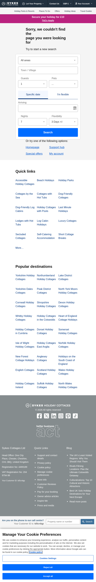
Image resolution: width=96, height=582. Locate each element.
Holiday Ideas (70, 11)
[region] (48, 555)
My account (56, 153)
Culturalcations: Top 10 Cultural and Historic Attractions (81, 483)
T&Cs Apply (48, 20)
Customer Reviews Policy (46, 486)
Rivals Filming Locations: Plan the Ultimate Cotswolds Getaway (79, 471)
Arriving (22, 102)
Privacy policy (44, 463)
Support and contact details (47, 457)
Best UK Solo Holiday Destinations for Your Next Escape (80, 493)
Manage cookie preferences (44, 473)
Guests (25, 78)
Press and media (45, 505)
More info (42, 479)
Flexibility (57, 116)
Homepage (32, 147)
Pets (54, 78)
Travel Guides (86, 11)
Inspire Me (42, 501)
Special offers (34, 153)
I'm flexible (63, 94)
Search (48, 132)
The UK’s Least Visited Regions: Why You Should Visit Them (81, 458)
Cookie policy (44, 467)
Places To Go (44, 11)
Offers (57, 11)
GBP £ (67, 4)
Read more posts (78, 501)
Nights (24, 116)
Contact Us (54, 4)
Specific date (33, 94)
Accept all (48, 576)
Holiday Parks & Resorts (24, 11)
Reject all (48, 567)
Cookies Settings (48, 558)
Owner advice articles (48, 496)
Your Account (83, 3)
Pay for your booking (47, 492)
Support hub (56, 147)
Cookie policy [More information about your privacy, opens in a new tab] (35, 552)
